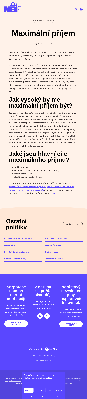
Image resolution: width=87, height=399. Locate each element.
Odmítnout (40, 390)
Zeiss (52, 193)
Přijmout (28, 390)
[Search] (76, 9)
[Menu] (81, 9)
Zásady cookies (32, 396)
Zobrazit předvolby (55, 390)
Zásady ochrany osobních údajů (48, 396)
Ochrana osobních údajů (43, 356)
